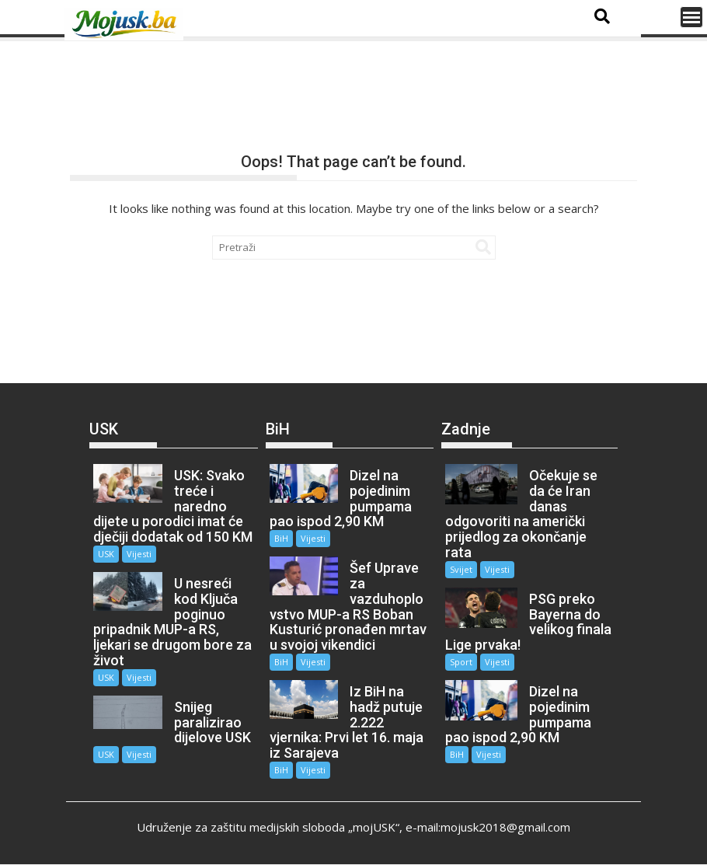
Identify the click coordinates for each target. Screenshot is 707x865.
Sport (461, 662)
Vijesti (139, 554)
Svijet (461, 569)
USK (106, 554)
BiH (281, 538)
